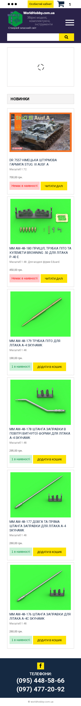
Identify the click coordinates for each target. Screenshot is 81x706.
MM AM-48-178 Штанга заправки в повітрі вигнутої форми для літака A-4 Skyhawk (40, 433)
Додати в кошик (49, 366)
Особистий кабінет (40, 4)
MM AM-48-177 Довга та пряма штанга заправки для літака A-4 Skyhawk (38, 526)
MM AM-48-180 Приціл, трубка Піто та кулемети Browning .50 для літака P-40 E (40, 252)
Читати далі (54, 186)
